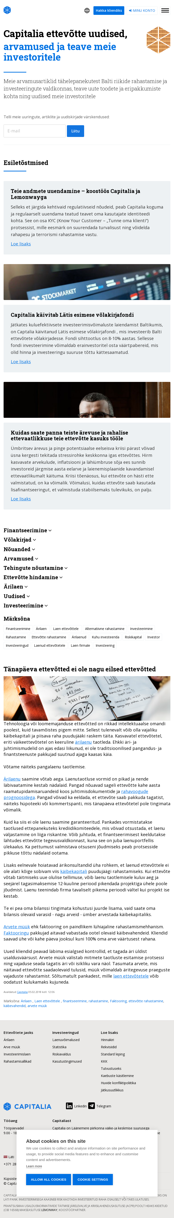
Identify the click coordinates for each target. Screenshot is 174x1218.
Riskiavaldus (61, 1054)
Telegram (99, 1105)
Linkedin (76, 1105)
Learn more (34, 1166)
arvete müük (37, 1005)
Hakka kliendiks (109, 10)
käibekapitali (73, 871)
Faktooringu (16, 933)
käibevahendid (15, 1005)
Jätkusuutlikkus (112, 1090)
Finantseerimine (18, 628)
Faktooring (118, 1001)
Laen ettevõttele (47, 1001)
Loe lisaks (21, 244)
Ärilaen (27, 1001)
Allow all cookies (48, 1179)
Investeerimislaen (17, 1054)
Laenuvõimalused (66, 1039)
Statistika (59, 1047)
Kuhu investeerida (105, 637)
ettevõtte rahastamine (146, 1001)
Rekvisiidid (109, 1047)
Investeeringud (17, 645)
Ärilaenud (79, 637)
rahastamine (98, 1001)
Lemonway (49, 1210)
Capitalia (22, 992)
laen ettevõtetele (131, 976)
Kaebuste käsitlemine (117, 1075)
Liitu (75, 131)
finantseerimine (75, 1001)
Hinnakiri (107, 1039)
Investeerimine (141, 628)
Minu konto (142, 10)
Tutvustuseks (111, 1068)
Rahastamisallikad (17, 1061)
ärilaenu (83, 742)
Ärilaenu (12, 779)
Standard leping (113, 1054)
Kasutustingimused (67, 1061)
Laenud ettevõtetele (49, 645)
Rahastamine (16, 637)
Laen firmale (80, 645)
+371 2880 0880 (16, 1164)
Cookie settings (93, 1179)
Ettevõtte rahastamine (49, 637)
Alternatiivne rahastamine (105, 628)
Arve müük (12, 1047)
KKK (104, 1061)
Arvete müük (17, 926)
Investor (153, 637)
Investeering (105, 645)
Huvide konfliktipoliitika (118, 1083)
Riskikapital (133, 637)
